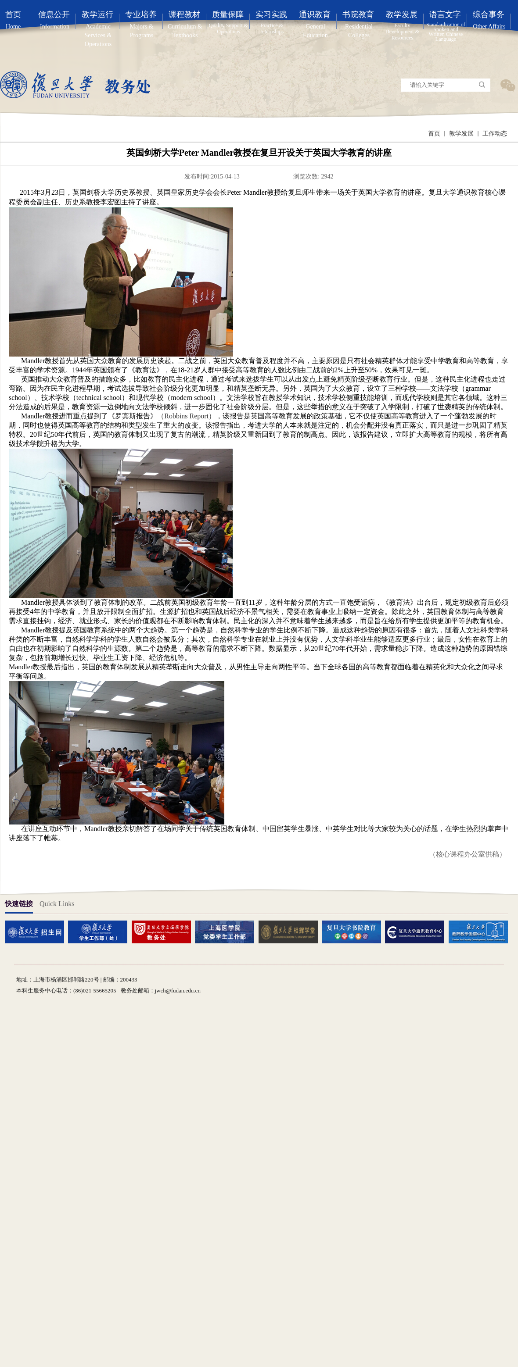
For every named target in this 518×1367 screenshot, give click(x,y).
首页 (434, 133)
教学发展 (461, 133)
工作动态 (494, 133)
